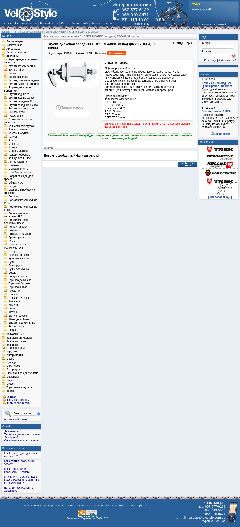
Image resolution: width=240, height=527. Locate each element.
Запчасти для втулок (21, 126)
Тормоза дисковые (19, 280)
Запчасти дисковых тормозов (18, 121)
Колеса (12, 147)
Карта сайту (55, 505)
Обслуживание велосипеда (21, 440)
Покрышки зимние (19, 233)
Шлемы (10, 391)
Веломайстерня (49, 23)
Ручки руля (15, 265)
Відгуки (76, 23)
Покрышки (14, 230)
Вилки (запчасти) (18, 76)
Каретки (13, 140)
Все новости (222, 133)
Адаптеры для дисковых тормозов (21, 61)
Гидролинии (15, 115)
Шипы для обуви (18, 319)
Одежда (11, 362)
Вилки (12, 73)
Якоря (12, 330)
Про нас (108, 23)
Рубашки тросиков (19, 254)
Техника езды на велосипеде (22, 434)
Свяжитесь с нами (88, 505)
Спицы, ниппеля (18, 276)
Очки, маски (13, 366)
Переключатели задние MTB (20, 202)
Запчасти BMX (15, 334)
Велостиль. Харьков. (79, 518)
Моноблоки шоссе (19, 172)
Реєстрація (210, 60)
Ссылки (69, 505)
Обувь (10, 358)
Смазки (10, 383)
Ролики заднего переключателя (15, 246)
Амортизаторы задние (22, 66)
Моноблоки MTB (18, 169)
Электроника (14, 45)
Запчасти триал (16, 341)
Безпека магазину (112, 505)
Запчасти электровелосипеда (14, 347)
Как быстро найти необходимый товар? (17, 470)
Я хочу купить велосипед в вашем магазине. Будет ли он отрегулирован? (22, 479)
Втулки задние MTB (20, 94)
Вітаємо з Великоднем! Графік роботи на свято (217, 84)
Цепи (11, 308)
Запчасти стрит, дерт (19, 337)
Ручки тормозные (19, 269)
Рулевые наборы (18, 258)
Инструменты (14, 355)
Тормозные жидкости (19, 387)
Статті (64, 23)
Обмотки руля (16, 182)
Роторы (12, 251)
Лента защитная (18, 161)
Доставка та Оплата (25, 23)
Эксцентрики (16, 326)
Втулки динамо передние (23, 80)
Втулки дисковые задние (23, 84)
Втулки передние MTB (22, 101)
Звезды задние (17, 129)
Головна (6, 23)
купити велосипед (35, 505)
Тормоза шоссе (17, 287)
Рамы (11, 241)
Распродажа (13, 369)
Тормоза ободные (19, 283)
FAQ (85, 23)
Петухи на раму (17, 226)
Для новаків (11, 431)
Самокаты (12, 376)
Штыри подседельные (21, 323)
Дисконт (95, 23)
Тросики (13, 294)
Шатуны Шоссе (17, 315)
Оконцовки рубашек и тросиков (19, 191)
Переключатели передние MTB (16, 215)
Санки (10, 380)
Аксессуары (13, 48)
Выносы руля (16, 112)
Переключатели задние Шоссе (20, 208)
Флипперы (14, 301)
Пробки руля (16, 237)
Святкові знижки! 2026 (216, 111)
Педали (13, 196)
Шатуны (13, 312)
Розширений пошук (15, 419)
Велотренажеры (16, 52)
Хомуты (13, 305)
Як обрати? (11, 437)
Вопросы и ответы (13, 448)
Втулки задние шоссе (21, 97)
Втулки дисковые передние (17, 89)
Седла (12, 272)
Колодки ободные (19, 154)
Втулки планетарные (21, 108)
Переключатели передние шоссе (16, 222)
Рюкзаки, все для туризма (22, 373)
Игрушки (11, 351)
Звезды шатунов (18, 133)
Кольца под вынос (19, 158)
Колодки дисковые (19, 151)
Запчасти (12, 55)
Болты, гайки (16, 69)
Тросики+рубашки (19, 297)
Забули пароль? (227, 60)
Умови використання (137, 505)
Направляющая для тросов (18, 178)
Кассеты (13, 143)
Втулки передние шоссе (23, 105)
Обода (12, 186)
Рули (11, 262)
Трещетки (14, 290)
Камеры (13, 136)
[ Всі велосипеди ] (220, 197)
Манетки (13, 165)
